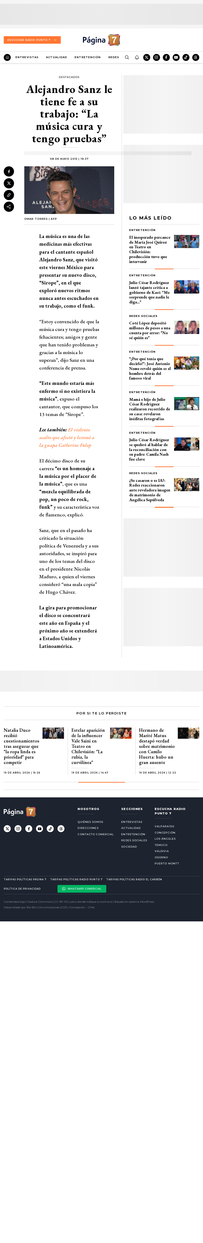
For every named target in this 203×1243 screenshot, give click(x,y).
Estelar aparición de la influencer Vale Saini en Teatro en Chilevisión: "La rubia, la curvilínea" (88, 746)
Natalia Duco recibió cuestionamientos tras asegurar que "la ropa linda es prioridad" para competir (21, 746)
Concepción (165, 832)
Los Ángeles (165, 838)
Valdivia (162, 851)
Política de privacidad (22, 888)
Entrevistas (27, 57)
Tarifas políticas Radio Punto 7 (76, 879)
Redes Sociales (143, 316)
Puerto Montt (167, 863)
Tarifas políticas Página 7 (25, 879)
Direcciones (88, 828)
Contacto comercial (96, 834)
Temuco (161, 845)
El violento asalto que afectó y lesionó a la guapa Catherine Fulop (66, 437)
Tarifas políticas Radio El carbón (134, 879)
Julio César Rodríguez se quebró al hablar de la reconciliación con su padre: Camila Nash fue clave (149, 449)
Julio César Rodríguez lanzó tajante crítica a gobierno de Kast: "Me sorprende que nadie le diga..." (149, 292)
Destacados (69, 77)
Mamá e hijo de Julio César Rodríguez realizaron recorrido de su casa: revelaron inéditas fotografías (149, 409)
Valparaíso (164, 826)
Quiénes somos (90, 822)
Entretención (88, 57)
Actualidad (56, 57)
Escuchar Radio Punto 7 (32, 40)
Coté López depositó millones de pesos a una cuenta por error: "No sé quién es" (149, 330)
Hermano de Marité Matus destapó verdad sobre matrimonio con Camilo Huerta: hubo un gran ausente (157, 746)
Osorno (161, 857)
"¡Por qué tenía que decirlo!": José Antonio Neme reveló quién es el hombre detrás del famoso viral (150, 368)
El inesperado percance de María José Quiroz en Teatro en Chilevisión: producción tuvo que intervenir (149, 249)
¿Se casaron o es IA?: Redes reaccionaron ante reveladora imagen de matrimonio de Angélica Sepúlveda (149, 490)
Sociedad (129, 846)
